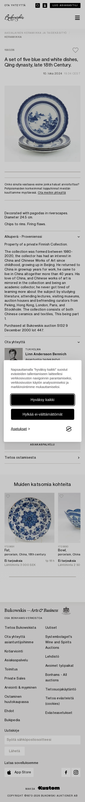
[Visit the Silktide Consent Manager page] (68, 429)
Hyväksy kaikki (42, 400)
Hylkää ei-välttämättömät (42, 414)
